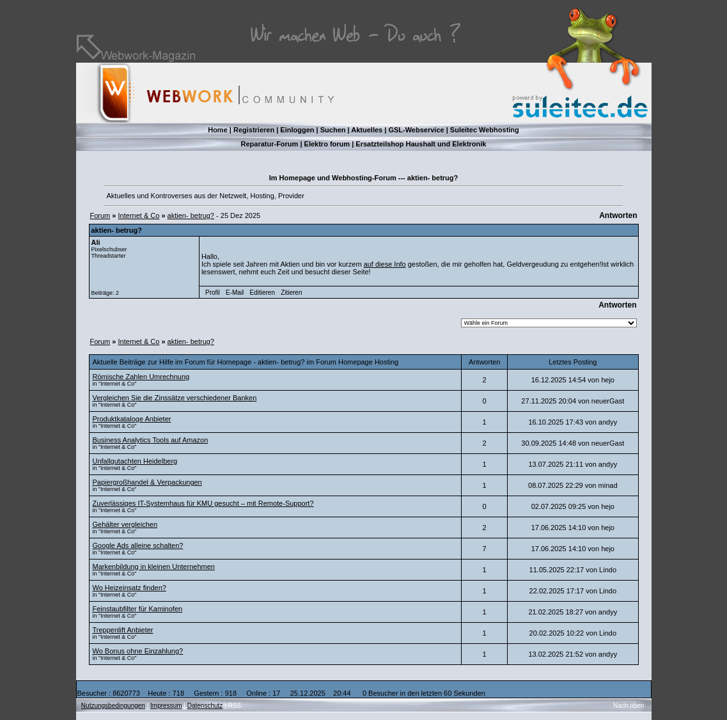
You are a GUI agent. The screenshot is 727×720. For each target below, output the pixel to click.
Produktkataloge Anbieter (132, 419)
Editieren (262, 292)
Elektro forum (327, 144)
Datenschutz (205, 705)
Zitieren (291, 292)
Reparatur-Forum (270, 144)
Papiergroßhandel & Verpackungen (147, 482)
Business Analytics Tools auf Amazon (150, 440)
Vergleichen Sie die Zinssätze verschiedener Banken (175, 398)
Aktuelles (366, 130)
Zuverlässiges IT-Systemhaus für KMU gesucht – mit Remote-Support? (203, 503)
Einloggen (297, 130)
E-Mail (235, 292)
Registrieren (253, 130)
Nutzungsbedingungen (113, 705)
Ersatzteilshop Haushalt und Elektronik (421, 144)
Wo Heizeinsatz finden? (129, 587)
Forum (100, 215)
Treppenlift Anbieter (123, 630)
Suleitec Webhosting (484, 130)
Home (218, 130)
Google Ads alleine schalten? (138, 545)
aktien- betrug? (191, 215)
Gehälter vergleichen (125, 524)
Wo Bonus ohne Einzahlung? (138, 651)
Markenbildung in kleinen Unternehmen (154, 566)
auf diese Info (385, 264)
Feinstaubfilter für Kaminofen (138, 609)
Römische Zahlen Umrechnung (141, 376)
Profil (212, 292)
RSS (234, 705)
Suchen (333, 130)
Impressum (166, 705)
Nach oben (628, 705)
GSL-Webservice (416, 130)
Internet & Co (139, 215)
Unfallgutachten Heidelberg (135, 461)
